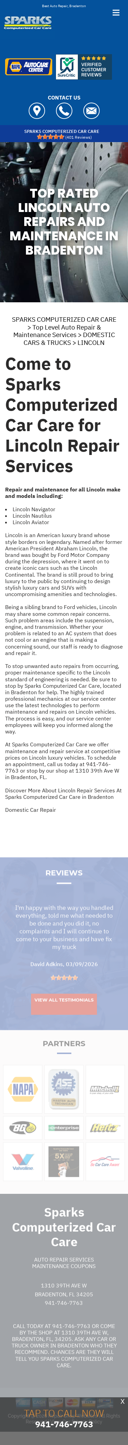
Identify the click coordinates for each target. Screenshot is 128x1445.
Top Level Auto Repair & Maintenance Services (57, 331)
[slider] (50, 136)
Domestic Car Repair (30, 809)
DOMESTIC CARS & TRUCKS (69, 339)
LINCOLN (90, 342)
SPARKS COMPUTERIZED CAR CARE (64, 319)
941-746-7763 (64, 1311)
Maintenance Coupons (64, 1275)
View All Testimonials (64, 1009)
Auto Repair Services (64, 1268)
